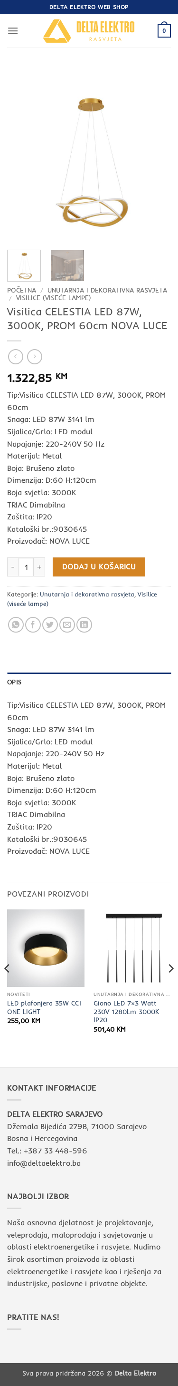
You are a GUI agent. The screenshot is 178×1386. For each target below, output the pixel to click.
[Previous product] (34, 356)
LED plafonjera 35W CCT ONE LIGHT (45, 1007)
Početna (21, 290)
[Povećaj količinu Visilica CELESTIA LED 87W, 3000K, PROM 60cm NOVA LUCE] (39, 566)
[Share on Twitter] (50, 625)
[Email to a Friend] (67, 625)
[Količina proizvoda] (26, 566)
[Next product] (15, 356)
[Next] (170, 987)
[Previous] (7, 987)
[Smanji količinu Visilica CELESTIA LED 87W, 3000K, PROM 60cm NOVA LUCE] (13, 566)
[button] (13, 30)
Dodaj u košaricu (99, 566)
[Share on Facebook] (33, 625)
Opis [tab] (14, 682)
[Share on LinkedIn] (84, 625)
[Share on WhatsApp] (16, 625)
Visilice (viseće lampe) (53, 297)
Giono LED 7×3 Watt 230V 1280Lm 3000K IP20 (126, 1011)
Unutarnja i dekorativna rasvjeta (107, 290)
